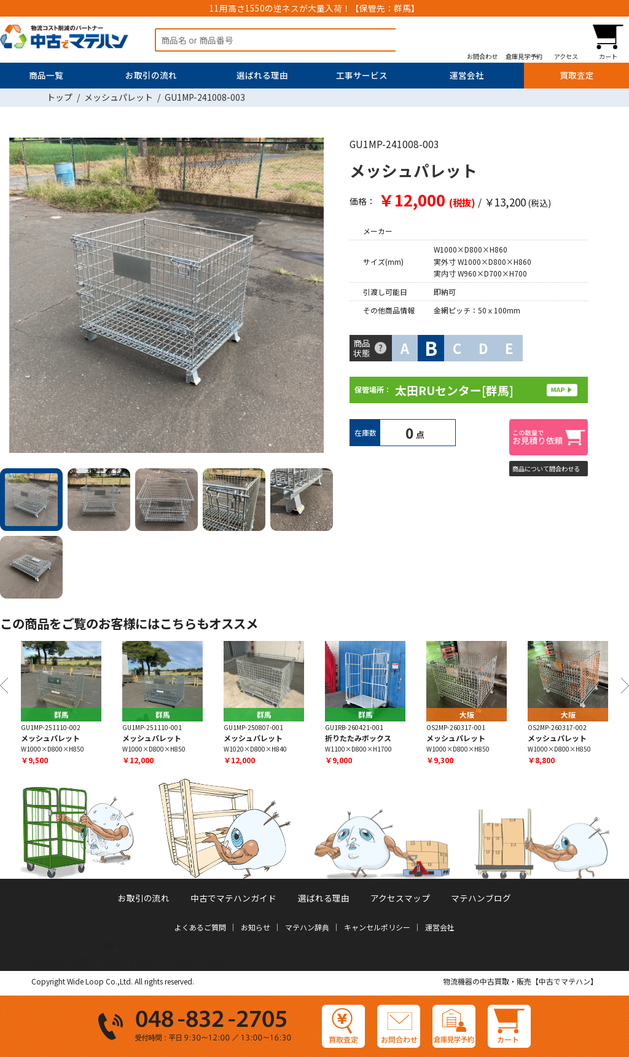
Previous (4, 685)
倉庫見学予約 (524, 56)
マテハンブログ (481, 898)
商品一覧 (46, 75)
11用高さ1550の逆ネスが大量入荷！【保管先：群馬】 (314, 8)
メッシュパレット (118, 97)
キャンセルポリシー (377, 927)
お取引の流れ (151, 75)
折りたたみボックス (358, 738)
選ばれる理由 (262, 75)
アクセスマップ (400, 898)
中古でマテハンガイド (233, 898)
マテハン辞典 (307, 927)
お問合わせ (482, 56)
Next (318, 297)
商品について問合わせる (546, 468)
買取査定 (577, 75)
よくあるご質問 (200, 927)
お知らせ (255, 927)
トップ (59, 97)
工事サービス (362, 75)
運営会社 (467, 75)
